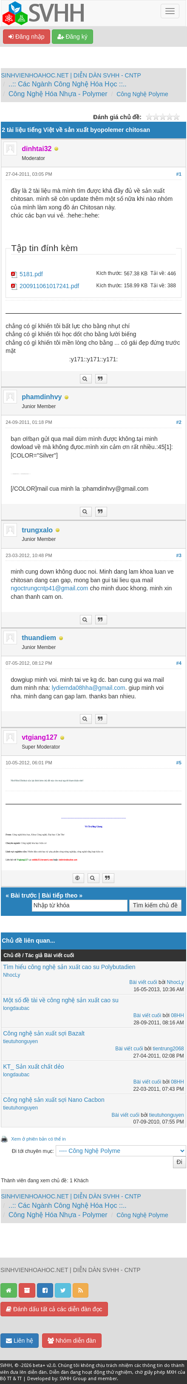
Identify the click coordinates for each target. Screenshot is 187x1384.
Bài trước (24, 895)
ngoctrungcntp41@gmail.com (49, 588)
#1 (178, 174)
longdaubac (16, 1008)
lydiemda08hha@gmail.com (88, 687)
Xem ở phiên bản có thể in (38, 1138)
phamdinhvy (42, 396)
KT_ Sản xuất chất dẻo (33, 1066)
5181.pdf (31, 274)
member (107, 1378)
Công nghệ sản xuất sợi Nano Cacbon (53, 1099)
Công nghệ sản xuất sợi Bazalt (44, 1033)
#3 (178, 555)
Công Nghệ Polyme (142, 94)
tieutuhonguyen (20, 1041)
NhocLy (11, 975)
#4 (178, 663)
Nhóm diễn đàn (72, 1340)
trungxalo (37, 530)
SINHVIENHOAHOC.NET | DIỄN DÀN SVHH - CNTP (71, 75)
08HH (177, 1015)
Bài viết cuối (143, 982)
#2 (178, 422)
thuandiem (39, 637)
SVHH (6, 1365)
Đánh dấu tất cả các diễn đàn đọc (54, 1309)
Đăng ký (72, 36)
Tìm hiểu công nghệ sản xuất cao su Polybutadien (69, 967)
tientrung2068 (168, 1049)
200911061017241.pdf (49, 286)
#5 (178, 762)
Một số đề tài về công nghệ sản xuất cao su (61, 1000)
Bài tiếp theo (59, 895)
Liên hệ (19, 1340)
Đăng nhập (26, 36)
